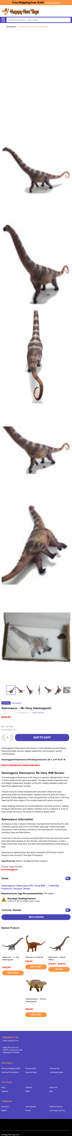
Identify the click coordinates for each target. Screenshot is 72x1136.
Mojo (51, 1091)
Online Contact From (11, 1041)
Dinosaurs (5, 1107)
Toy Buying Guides (56, 1072)
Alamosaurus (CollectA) (34, 957)
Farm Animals (30, 1107)
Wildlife (4, 1111)
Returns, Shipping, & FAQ (10, 1068)
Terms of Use (54, 1068)
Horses (28, 1111)
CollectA (4, 1091)
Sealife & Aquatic (56, 1107)
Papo (3, 1087)
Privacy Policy (30, 1068)
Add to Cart (42, 737)
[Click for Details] (52, 3)
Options (59, 969)
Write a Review (38, 713)
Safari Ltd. (53, 1087)
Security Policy (31, 1072)
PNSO (27, 1091)
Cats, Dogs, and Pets (57, 1111)
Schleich (28, 1087)
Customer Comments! (9, 1072)
